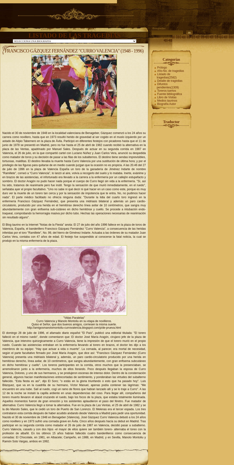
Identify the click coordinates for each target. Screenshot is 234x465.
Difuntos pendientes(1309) (168, 85)
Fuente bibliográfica (169, 94)
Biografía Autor (166, 104)
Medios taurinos (167, 100)
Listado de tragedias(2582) (167, 76)
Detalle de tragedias (169, 80)
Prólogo (162, 67)
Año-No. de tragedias (170, 71)
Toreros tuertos (166, 90)
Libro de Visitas (167, 97)
